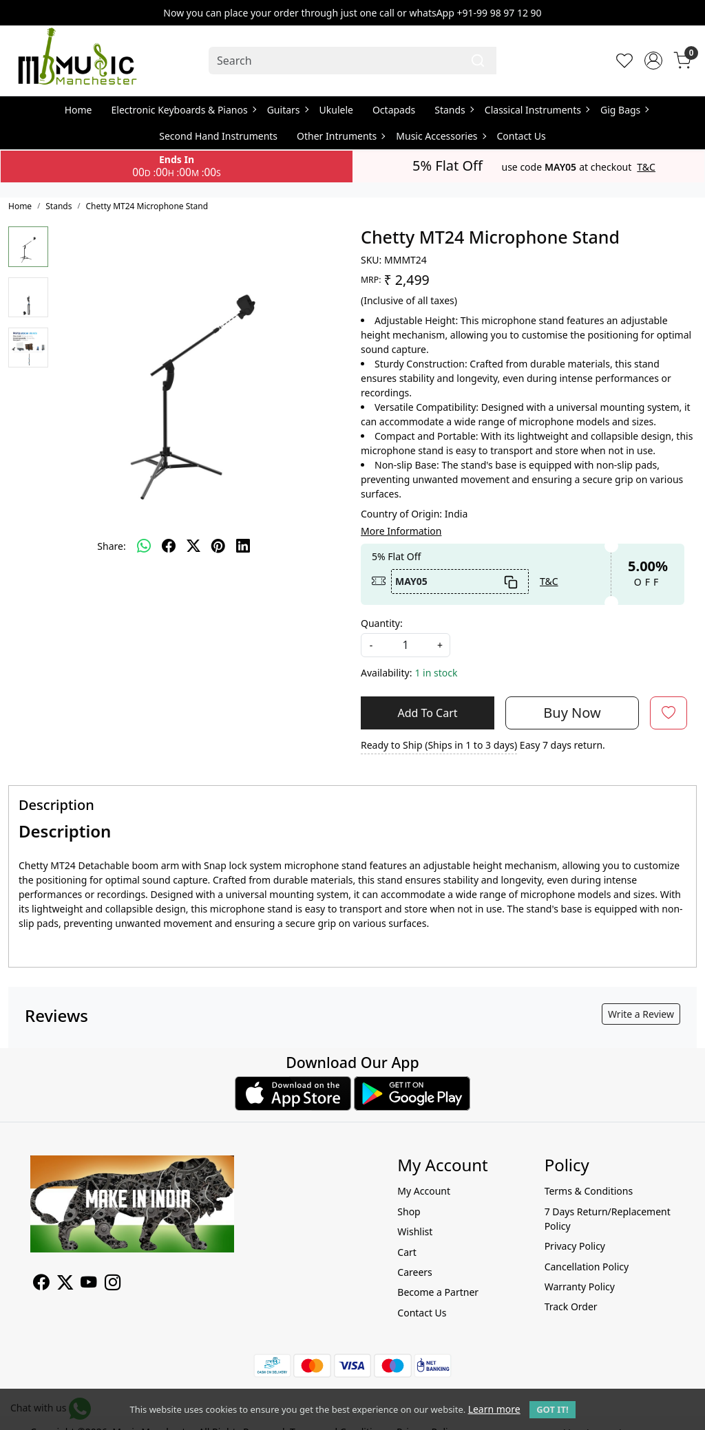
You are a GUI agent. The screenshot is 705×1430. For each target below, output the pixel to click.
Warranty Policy (580, 1286)
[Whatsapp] (143, 546)
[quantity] (405, 645)
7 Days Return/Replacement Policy (608, 1218)
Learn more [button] (494, 1409)
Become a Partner (437, 1292)
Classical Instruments (537, 109)
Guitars (287, 109)
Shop (408, 1211)
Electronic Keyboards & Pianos (183, 109)
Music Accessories (440, 135)
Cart (407, 1252)
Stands (453, 109)
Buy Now (571, 712)
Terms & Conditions (589, 1190)
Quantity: (382, 623)
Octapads (393, 109)
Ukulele (336, 109)
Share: (111, 546)
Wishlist (414, 1231)
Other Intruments (340, 135)
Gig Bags (624, 109)
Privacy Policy (575, 1245)
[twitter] (193, 546)
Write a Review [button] (641, 1014)
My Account (423, 1190)
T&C (646, 167)
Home (78, 109)
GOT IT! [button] (552, 1409)
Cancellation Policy (587, 1266)
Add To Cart (427, 713)
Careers (414, 1272)
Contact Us (521, 135)
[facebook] (168, 546)
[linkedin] (243, 546)
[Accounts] (653, 61)
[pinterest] (218, 546)
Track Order (571, 1306)
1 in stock (435, 672)
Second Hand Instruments (218, 135)
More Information (401, 530)
